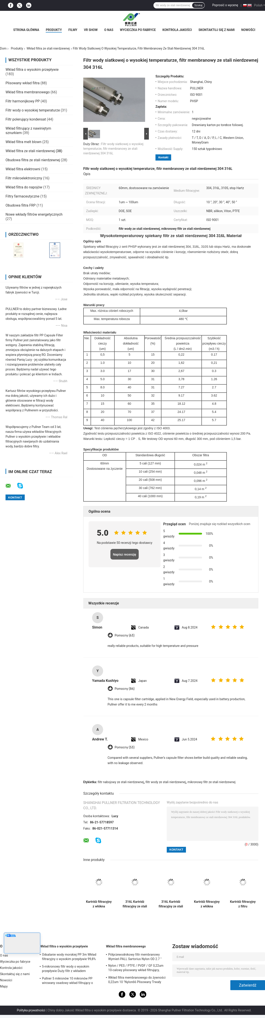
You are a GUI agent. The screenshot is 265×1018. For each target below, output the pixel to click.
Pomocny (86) (124, 689)
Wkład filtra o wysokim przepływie (32, 69)
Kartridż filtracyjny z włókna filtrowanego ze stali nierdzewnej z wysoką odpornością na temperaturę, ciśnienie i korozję (99, 904)
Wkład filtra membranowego (28, 92)
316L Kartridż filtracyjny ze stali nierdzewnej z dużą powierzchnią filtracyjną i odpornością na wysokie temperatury (134, 904)
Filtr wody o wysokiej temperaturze (33, 110)
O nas (108, 30)
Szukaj (198, 5)
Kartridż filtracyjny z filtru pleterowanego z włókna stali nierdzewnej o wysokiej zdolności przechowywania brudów (243, 904)
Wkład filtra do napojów (24, 187)
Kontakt (163, 157)
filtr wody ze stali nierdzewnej (166, 782)
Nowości (248, 30)
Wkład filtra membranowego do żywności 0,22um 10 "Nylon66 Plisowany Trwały (137, 980)
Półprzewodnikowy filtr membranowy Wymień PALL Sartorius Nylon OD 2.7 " (134, 957)
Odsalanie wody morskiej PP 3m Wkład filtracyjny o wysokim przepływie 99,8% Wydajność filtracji (69, 957)
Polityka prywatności (31, 1010)
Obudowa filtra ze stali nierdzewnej (33, 160)
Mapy (4, 986)
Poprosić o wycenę (225, 5)
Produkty (54, 30)
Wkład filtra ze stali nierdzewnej (48, 48)
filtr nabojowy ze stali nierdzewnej (121, 782)
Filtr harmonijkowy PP (23, 101)
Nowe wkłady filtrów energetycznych (34, 214)
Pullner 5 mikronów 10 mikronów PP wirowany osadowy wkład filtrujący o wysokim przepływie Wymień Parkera (67, 981)
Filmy (72, 30)
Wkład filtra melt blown (24, 142)
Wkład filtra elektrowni (23, 169)
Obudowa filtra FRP (21, 205)
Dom (3, 48)
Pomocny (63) (124, 635)
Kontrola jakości (177, 30)
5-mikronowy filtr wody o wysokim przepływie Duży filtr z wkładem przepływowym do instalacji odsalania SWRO (68, 969)
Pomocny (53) (124, 747)
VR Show (91, 30)
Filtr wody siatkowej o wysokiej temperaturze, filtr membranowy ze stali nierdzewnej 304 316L (113, 148)
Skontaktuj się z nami (217, 30)
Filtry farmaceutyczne (22, 196)
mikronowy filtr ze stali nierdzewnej (211, 782)
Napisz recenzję (124, 554)
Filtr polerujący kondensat (26, 119)
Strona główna (26, 30)
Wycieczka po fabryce (138, 30)
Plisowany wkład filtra (23, 83)
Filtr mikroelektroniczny (24, 178)
